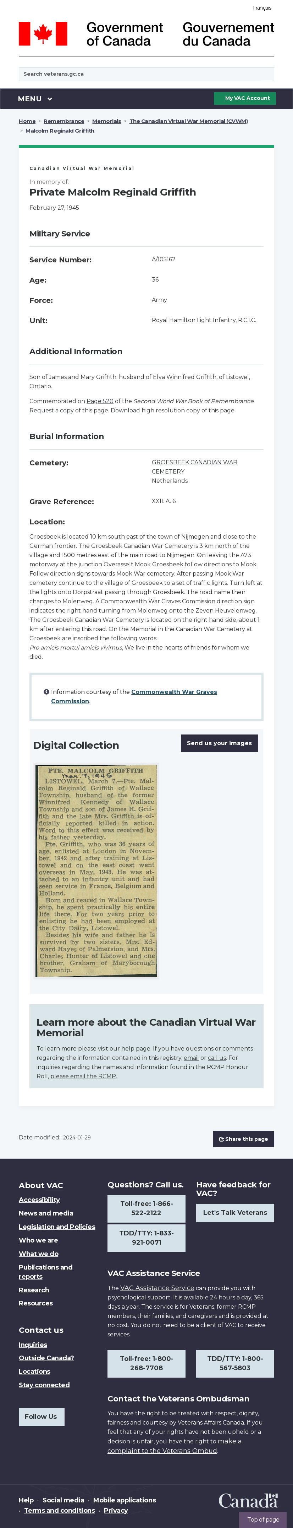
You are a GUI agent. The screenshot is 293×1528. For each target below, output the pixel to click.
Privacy (116, 1510)
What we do (38, 1254)
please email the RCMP (83, 1076)
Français (262, 8)
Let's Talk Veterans (235, 1213)
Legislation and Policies (57, 1227)
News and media (46, 1213)
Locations (34, 1371)
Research (34, 1290)
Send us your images (219, 743)
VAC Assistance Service (157, 1288)
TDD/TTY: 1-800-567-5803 (235, 1363)
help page (135, 1048)
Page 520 (100, 401)
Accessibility (39, 1200)
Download (125, 410)
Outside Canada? (46, 1358)
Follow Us (41, 1417)
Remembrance (64, 121)
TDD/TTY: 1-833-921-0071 (146, 1237)
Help (26, 1500)
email (191, 1057)
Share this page (243, 1139)
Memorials (106, 121)
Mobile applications (124, 1500)
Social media (63, 1500)
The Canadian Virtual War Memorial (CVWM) (188, 121)
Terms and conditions (59, 1510)
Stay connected (44, 1385)
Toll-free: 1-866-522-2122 (146, 1208)
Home (27, 121)
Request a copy (51, 410)
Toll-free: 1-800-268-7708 (146, 1363)
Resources (36, 1303)
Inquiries (33, 1345)
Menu (35, 98)
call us (217, 1057)
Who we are (38, 1240)
